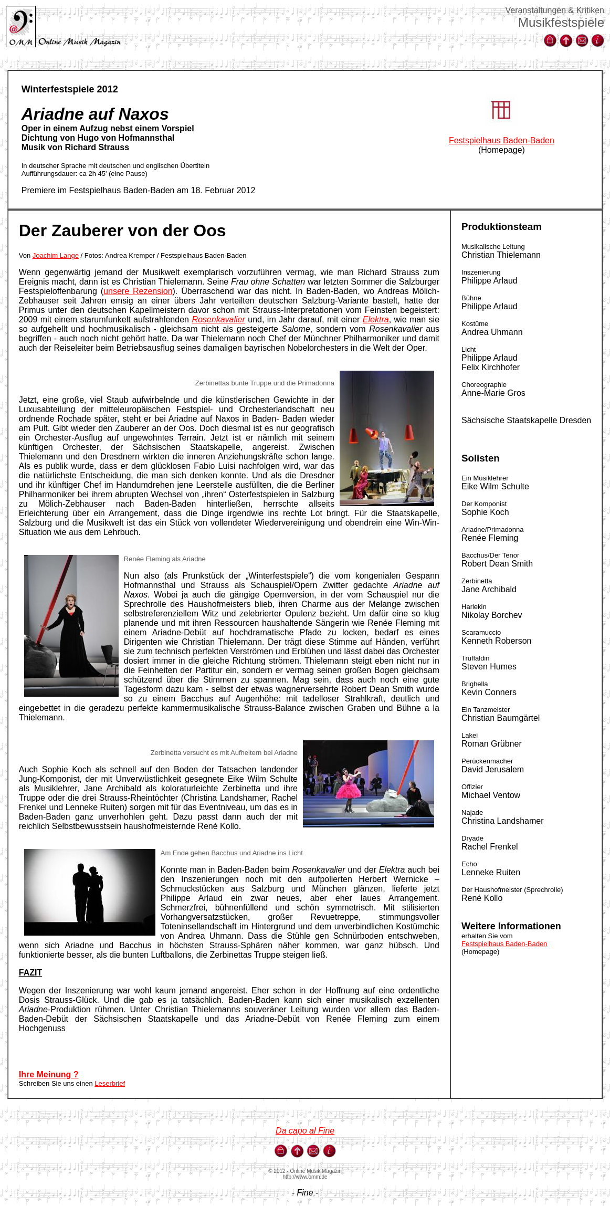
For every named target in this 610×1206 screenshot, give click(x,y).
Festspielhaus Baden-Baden (501, 140)
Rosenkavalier (218, 319)
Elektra (376, 319)
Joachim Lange (56, 255)
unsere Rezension (137, 291)
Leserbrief (109, 1083)
